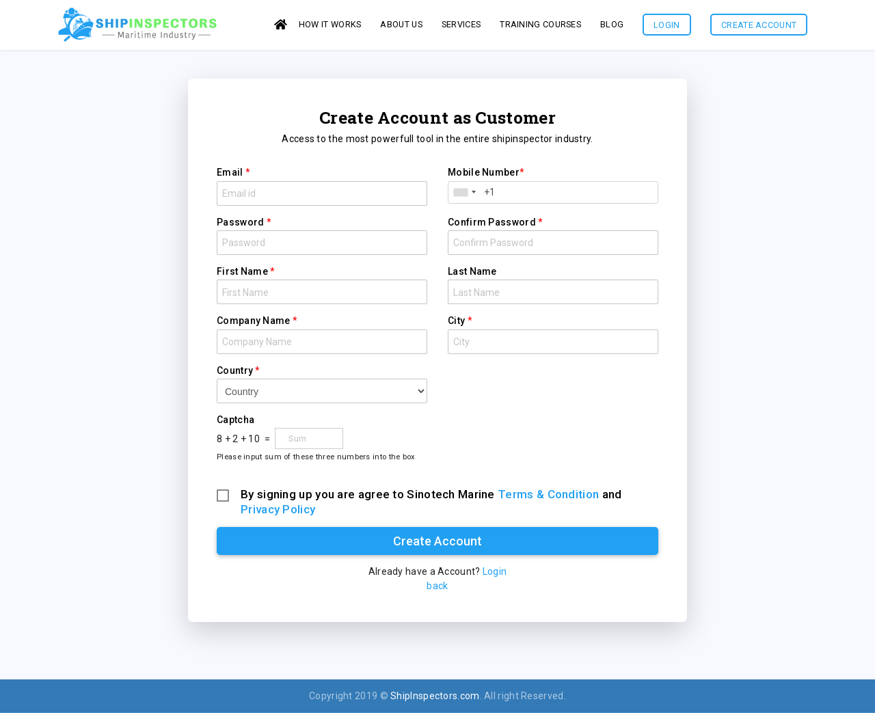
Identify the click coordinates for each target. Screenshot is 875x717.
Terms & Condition (548, 498)
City (456, 324)
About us (401, 26)
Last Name (472, 275)
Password (240, 226)
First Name (242, 275)
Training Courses (540, 26)
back (437, 589)
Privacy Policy (278, 513)
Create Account (758, 27)
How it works (330, 26)
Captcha (235, 423)
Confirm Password (492, 226)
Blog (611, 26)
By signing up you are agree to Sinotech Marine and (431, 498)
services (461, 26)
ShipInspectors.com (434, 699)
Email (230, 176)
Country (235, 374)
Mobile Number (484, 176)
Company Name (254, 324)
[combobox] (464, 197)
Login (667, 27)
